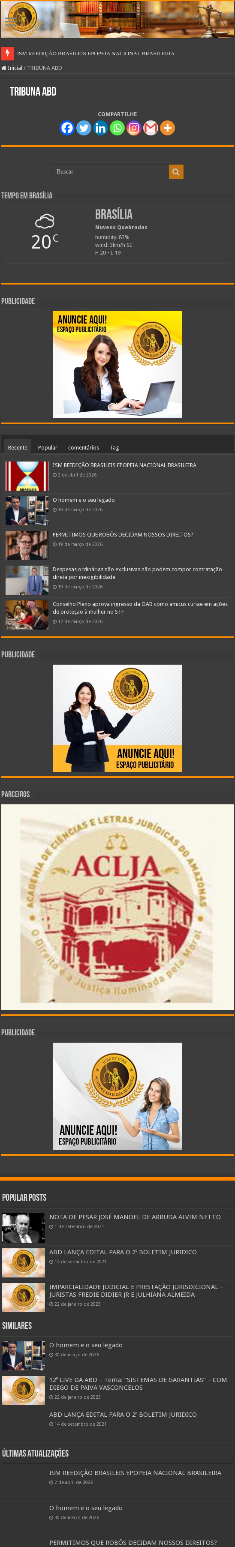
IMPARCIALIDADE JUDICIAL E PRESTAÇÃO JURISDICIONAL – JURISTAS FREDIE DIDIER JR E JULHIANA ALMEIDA (136, 1290)
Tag (114, 447)
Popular (47, 447)
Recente (17, 447)
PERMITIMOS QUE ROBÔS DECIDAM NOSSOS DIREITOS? (123, 534)
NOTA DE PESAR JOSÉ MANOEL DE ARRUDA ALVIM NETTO (135, 1217)
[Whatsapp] (117, 127)
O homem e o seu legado (84, 500)
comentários (83, 447)
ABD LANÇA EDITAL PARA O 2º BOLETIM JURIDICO (123, 1252)
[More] (167, 127)
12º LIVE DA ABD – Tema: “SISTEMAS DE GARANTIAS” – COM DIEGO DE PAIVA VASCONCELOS (138, 1383)
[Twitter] (83, 127)
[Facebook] (67, 127)
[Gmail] (150, 127)
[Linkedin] (100, 127)
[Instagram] (134, 127)
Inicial (11, 68)
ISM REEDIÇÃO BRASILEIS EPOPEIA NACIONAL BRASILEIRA (96, 53)
